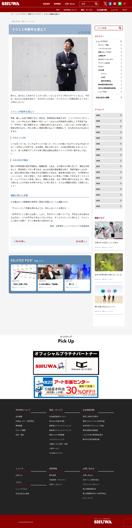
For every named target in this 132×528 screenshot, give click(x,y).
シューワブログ (21, 14)
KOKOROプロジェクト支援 (93, 426)
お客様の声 (110, 56)
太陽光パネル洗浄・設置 (58, 444)
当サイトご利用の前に (91, 480)
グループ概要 (21, 430)
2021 (108, 143)
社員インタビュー (56, 484)
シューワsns (110, 92)
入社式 (111, 77)
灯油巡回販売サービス (57, 417)
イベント (111, 74)
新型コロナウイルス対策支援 (94, 421)
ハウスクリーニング (56, 439)
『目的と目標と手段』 (20, 284)
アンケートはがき (110, 63)
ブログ (124, 10)
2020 (108, 149)
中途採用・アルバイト (57, 480)
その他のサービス (56, 453)
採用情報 (57, 4)
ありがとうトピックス (110, 59)
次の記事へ (80, 241)
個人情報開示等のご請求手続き (94, 493)
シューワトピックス (110, 48)
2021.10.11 (69, 281)
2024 (108, 126)
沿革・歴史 (20, 435)
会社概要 (19, 417)
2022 (108, 138)
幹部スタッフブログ (34, 14)
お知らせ (19, 475)
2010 (108, 206)
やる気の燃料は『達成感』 (49, 284)
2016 (108, 172)
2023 (108, 132)
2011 (108, 200)
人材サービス (54, 448)
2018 (108, 160)
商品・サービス (87, 10)
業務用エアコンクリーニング (60, 426)
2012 (108, 194)
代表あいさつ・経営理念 (25, 421)
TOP (58, 10)
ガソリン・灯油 (110, 45)
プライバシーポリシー (91, 484)
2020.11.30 (15, 281)
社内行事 (110, 70)
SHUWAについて (70, 10)
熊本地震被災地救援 (90, 430)
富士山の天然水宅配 (56, 421)
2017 (108, 166)
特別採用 (46, 4)
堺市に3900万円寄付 (90, 417)
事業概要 (19, 426)
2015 (108, 177)
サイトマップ (88, 498)
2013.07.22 (42, 281)
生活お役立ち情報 (22, 494)
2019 (108, 155)
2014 (108, 183)
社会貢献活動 (102, 10)
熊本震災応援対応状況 (110, 84)
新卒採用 (52, 475)
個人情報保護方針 (89, 489)
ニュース (114, 10)
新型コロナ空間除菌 (56, 435)
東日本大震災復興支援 (91, 439)
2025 (108, 120)
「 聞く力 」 (71, 284)
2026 (108, 115)
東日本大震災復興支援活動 (110, 88)
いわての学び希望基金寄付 (93, 435)
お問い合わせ (70, 4)
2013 (108, 189)
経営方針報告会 (111, 81)
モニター (110, 66)
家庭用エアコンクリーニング (60, 430)
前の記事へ (20, 241)
